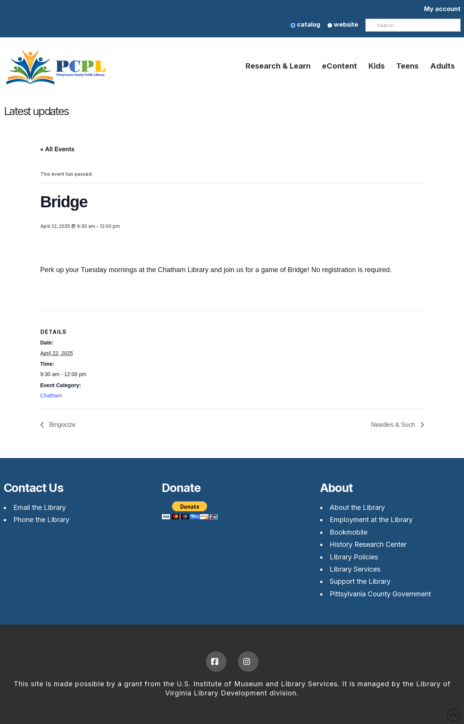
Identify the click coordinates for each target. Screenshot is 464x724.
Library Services (355, 569)
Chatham (51, 395)
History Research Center (368, 544)
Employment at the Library (371, 520)
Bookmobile (348, 532)
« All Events (57, 149)
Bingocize (62, 424)
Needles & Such (393, 424)
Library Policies (354, 557)
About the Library (357, 507)
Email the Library (39, 507)
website (342, 24)
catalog (305, 24)
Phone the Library (41, 520)
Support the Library (360, 581)
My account (442, 9)
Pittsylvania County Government (380, 594)
